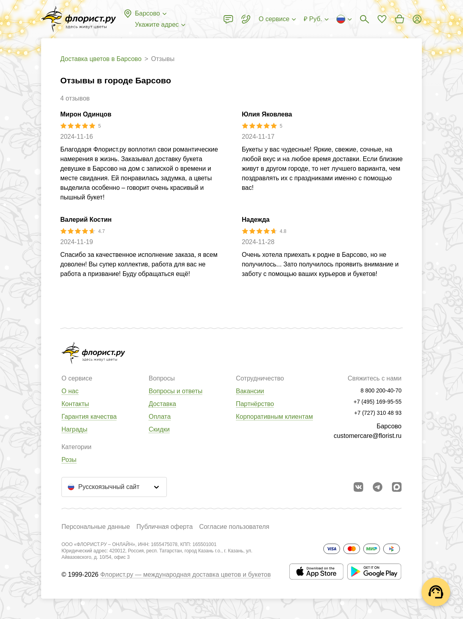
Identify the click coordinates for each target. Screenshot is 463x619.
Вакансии (250, 391)
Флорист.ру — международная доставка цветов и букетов (185, 574)
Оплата (159, 416)
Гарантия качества (89, 416)
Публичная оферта (165, 526)
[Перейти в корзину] (400, 19)
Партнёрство (255, 403)
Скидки (159, 429)
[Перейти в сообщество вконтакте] (358, 487)
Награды (74, 429)
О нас (70, 391)
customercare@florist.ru (368, 435)
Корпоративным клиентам (274, 416)
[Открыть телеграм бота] (378, 487)
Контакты (75, 403)
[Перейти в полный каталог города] (78, 19)
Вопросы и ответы (175, 391)
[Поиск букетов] (364, 19)
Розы (69, 459)
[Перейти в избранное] (382, 19)
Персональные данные (95, 526)
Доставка (162, 403)
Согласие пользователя (234, 526)
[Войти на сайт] (417, 19)
